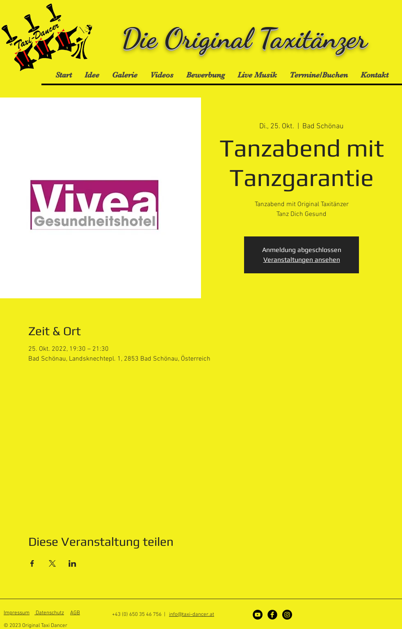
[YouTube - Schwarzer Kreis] (258, 615)
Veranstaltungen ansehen (301, 259)
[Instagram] (287, 615)
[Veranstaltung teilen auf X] (52, 563)
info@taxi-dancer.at (191, 614)
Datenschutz (49, 613)
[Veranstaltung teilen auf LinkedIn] (72, 563)
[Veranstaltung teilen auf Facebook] (32, 563)
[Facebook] (272, 615)
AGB (75, 613)
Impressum (17, 613)
